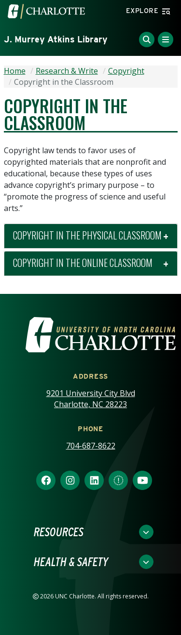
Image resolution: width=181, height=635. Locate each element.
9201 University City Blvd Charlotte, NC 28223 (90, 399)
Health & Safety (71, 562)
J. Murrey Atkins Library (56, 39)
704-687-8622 (90, 445)
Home (15, 71)
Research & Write (67, 71)
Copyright (126, 71)
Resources (59, 532)
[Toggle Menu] (165, 39)
